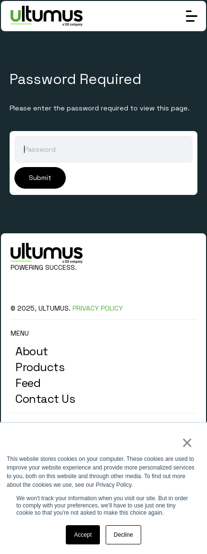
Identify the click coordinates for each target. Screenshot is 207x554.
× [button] (187, 442)
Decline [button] (123, 534)
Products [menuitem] (39, 367)
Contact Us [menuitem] (45, 398)
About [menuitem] (31, 351)
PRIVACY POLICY (98, 308)
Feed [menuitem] (27, 382)
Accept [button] (83, 534)
